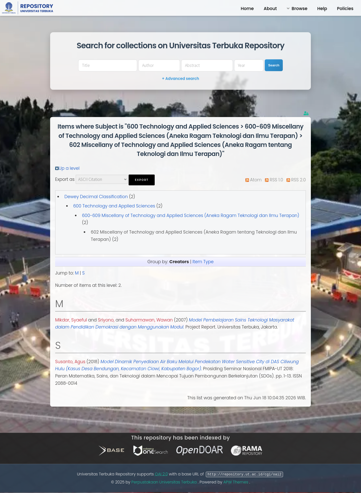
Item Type (203, 262)
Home (247, 9)
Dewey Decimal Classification (96, 197)
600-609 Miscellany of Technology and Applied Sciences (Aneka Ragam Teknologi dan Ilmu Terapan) (190, 215)
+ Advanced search (180, 78)
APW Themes (236, 482)
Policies (345, 9)
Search (273, 65)
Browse (299, 9)
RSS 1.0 (276, 180)
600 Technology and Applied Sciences (114, 206)
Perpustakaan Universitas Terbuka (164, 482)
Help (322, 9)
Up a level (69, 168)
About (270, 9)
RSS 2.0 (298, 180)
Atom (255, 180)
